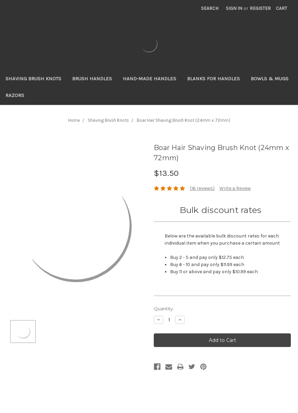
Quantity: (164, 308)
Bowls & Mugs (269, 79)
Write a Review (235, 188)
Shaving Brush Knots (33, 79)
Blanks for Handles (213, 79)
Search (209, 8)
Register (260, 8)
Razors (14, 95)
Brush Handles (92, 79)
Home (74, 120)
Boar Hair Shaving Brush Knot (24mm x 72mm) (183, 120)
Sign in (234, 8)
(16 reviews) (202, 188)
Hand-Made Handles (149, 79)
